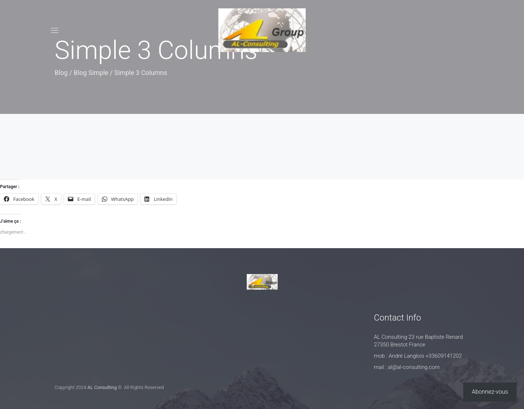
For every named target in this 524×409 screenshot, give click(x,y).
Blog (61, 72)
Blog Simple (91, 72)
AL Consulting (102, 387)
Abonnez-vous (490, 391)
